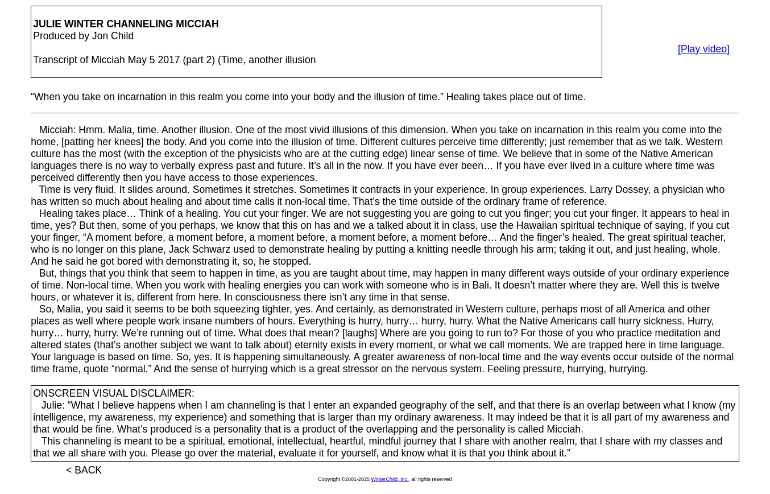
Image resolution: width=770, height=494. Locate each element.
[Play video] (704, 49)
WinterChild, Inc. (390, 479)
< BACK (83, 470)
